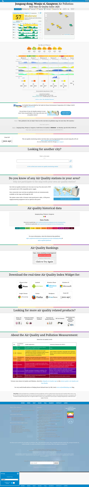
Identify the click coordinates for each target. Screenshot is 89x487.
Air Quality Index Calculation (18, 477)
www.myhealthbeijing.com (64, 437)
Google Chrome (23, 310)
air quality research (16, 464)
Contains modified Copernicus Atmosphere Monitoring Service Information (50, 477)
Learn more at (66, 109)
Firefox (37, 310)
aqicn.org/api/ (60, 138)
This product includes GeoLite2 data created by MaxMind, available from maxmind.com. (48, 465)
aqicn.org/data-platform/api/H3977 (50, 137)
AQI (22, 9)
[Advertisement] (44, 249)
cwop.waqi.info (40, 475)
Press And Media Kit (16, 461)
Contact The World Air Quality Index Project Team (22, 460)
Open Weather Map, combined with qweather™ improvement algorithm (48, 471)
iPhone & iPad (23, 299)
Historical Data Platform (16, 482)
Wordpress (51, 310)
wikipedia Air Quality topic (49, 431)
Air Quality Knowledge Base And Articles (20, 467)
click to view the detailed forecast (44, 96)
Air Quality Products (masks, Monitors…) (20, 479)
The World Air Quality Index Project (71, 459)
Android (37, 299)
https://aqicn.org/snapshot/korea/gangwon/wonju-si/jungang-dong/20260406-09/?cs (44, 126)
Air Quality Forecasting (16, 478)
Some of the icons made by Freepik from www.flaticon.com (47, 480)
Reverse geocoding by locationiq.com (47, 483)
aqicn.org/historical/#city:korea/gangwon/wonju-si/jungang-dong (50, 219)
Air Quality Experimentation (17, 468)
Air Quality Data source (16, 475)
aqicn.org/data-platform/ (44, 237)
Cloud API (65, 310)
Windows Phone (51, 299)
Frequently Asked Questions (19, 473)
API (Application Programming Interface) (20, 480)
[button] (66, 13)
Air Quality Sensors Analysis (17, 470)
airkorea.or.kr (30, 103)
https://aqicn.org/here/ (44, 121)
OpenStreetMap (67, 31)
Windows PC (65, 299)
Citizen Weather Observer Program (47, 473)
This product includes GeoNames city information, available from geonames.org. (49, 468)
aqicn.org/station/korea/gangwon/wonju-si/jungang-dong (50, 220)
